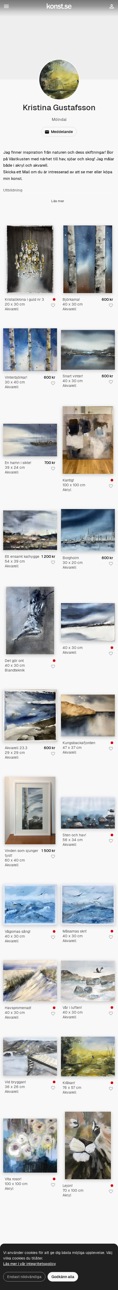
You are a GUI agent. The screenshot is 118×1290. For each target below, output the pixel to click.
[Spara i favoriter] (53, 305)
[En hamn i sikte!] (30, 440)
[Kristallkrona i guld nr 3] (30, 259)
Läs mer (57, 204)
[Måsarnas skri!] (88, 904)
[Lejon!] (88, 1145)
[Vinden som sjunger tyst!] (30, 810)
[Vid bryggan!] (30, 1056)
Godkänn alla (62, 1276)
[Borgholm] (88, 530)
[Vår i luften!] (88, 981)
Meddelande (59, 131)
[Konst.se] (59, 6)
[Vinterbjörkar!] (30, 349)
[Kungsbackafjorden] (88, 715)
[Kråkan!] (88, 1056)
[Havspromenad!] (30, 980)
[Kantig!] (88, 440)
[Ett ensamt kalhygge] (30, 530)
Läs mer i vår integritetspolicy (29, 1263)
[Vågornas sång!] (30, 904)
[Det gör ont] (30, 620)
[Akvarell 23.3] (30, 715)
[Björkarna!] (87, 259)
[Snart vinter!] (88, 350)
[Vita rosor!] (30, 1146)
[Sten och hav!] (88, 813)
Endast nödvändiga (24, 1276)
